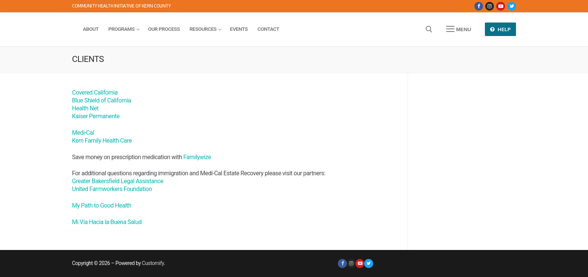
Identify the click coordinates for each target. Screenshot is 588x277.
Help (500, 29)
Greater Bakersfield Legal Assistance (117, 181)
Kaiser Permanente (96, 116)
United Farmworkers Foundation (112, 189)
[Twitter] (511, 6)
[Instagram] (489, 6)
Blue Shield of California (101, 100)
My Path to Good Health (101, 205)
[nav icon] (458, 29)
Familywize (197, 157)
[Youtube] (500, 6)
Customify (153, 263)
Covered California (95, 92)
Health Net (85, 108)
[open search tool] (429, 29)
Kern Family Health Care (102, 140)
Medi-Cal (83, 132)
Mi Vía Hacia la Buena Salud (106, 222)
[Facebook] (478, 6)
